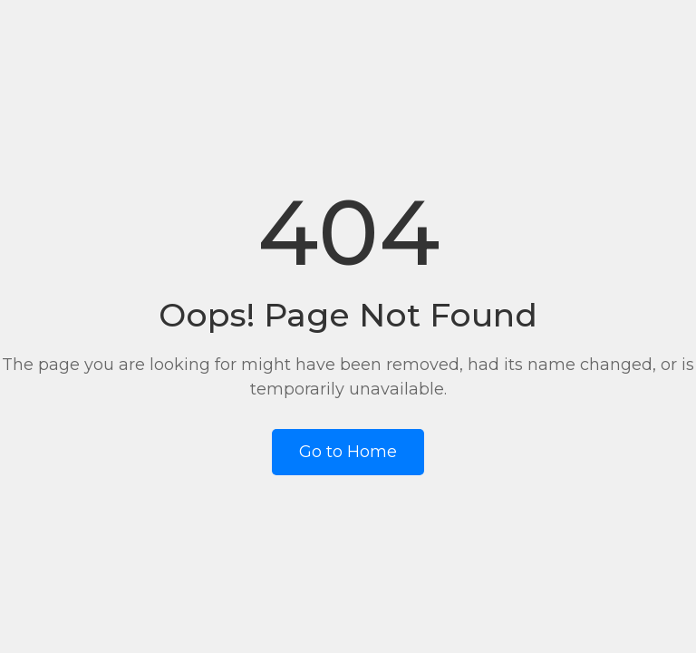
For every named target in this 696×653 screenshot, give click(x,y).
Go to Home (348, 452)
